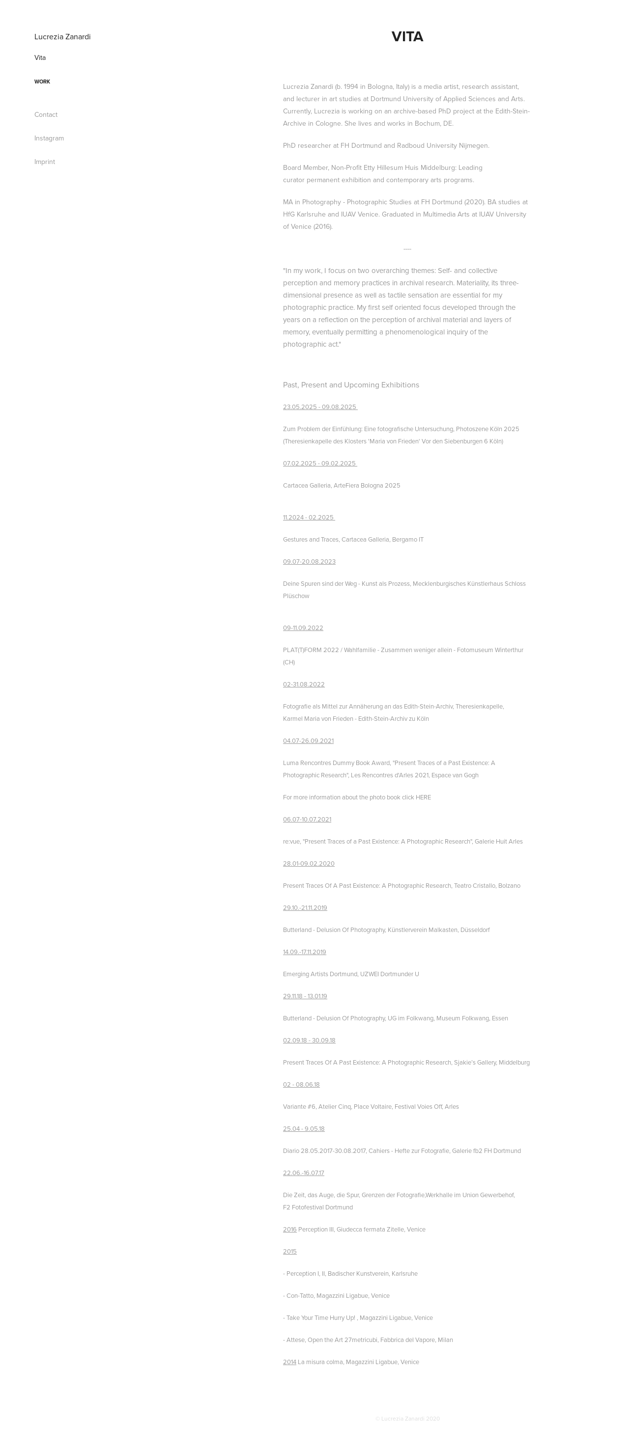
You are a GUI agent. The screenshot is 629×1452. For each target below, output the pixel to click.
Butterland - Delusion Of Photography (334, 929)
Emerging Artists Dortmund (320, 973)
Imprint (44, 161)
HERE (423, 797)
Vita (40, 57)
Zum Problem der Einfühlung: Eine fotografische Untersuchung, (369, 428)
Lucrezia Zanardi (62, 36)
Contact (45, 114)
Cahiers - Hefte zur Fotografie (409, 1150)
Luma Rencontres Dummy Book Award (336, 762)
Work (42, 81)
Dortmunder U (399, 973)
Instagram (49, 138)
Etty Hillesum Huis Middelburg (409, 167)
